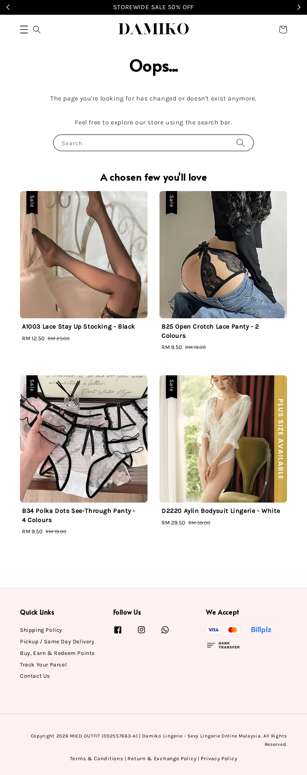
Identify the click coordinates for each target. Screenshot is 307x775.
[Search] (240, 142)
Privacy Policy (219, 758)
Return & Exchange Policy (162, 758)
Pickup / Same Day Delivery (57, 641)
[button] (24, 29)
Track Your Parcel (43, 664)
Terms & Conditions (97, 758)
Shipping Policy (41, 630)
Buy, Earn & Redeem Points (57, 653)
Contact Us (35, 675)
